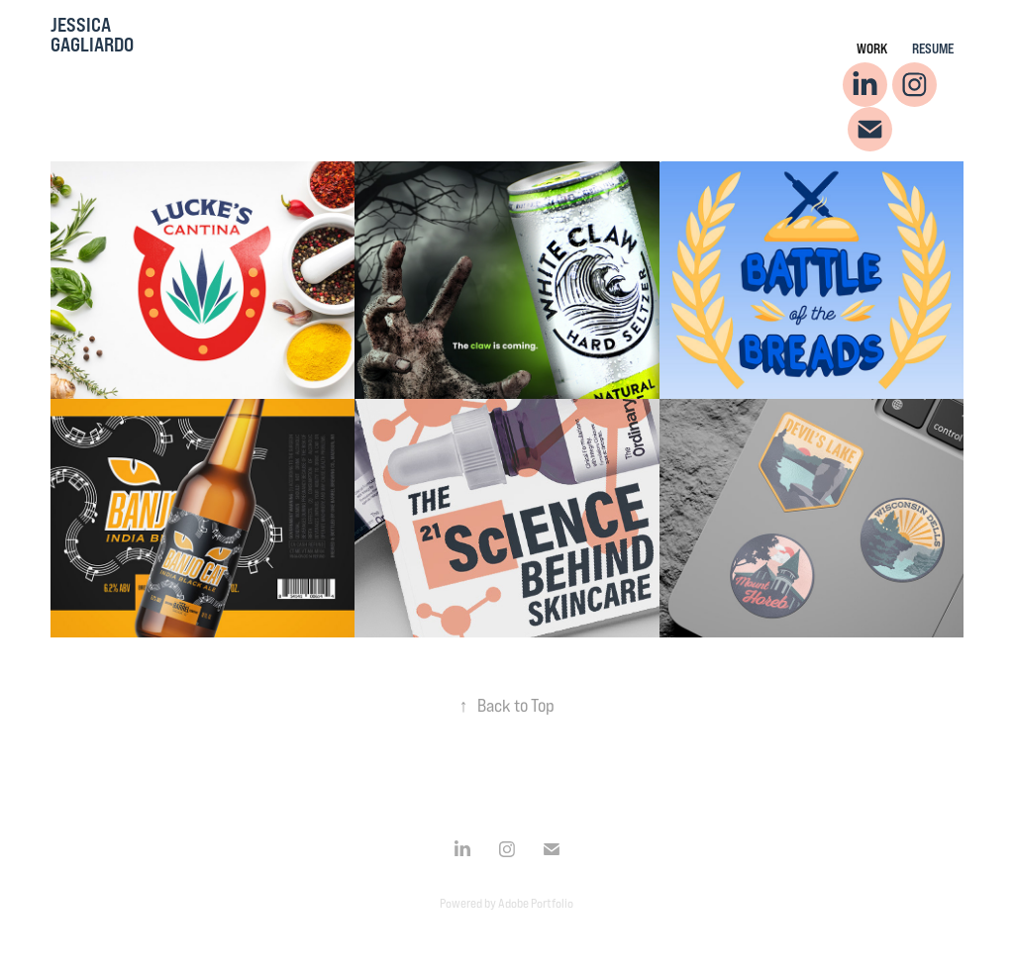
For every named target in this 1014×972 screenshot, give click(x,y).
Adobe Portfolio (535, 903)
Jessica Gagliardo (92, 34)
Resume (933, 48)
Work (872, 48)
